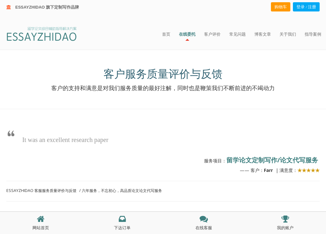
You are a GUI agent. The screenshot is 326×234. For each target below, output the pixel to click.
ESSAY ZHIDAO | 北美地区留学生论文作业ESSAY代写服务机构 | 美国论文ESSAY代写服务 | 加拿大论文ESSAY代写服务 (47, 33)
